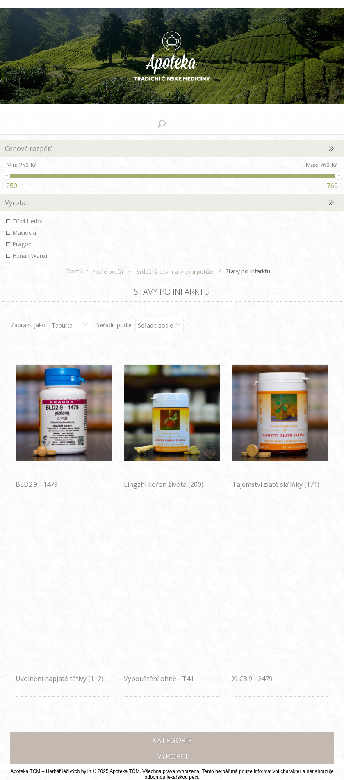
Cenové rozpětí (28, 148)
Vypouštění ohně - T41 (159, 678)
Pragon (22, 244)
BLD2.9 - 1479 (37, 484)
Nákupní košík (182, 123)
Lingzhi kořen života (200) (163, 484)
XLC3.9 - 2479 (252, 678)
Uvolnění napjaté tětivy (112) (59, 678)
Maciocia (24, 232)
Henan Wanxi (29, 255)
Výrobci (16, 202)
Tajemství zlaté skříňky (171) (275, 484)
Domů (74, 271)
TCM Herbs (27, 221)
